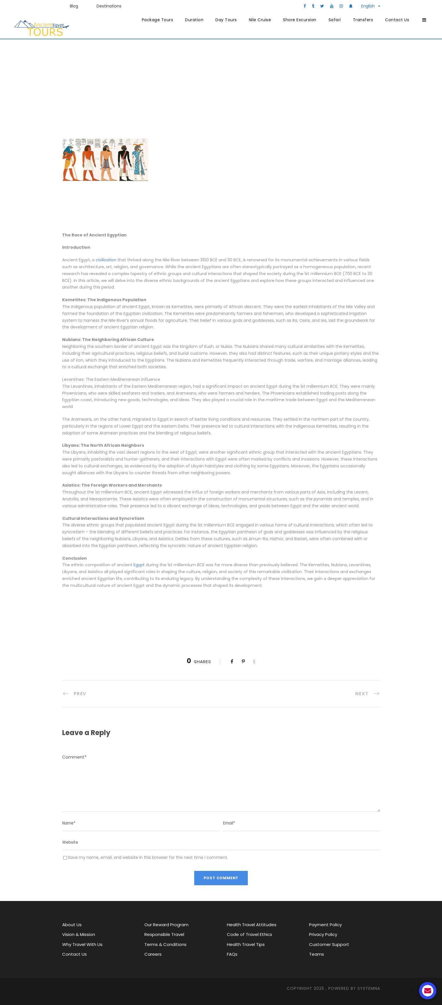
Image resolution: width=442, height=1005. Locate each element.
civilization (106, 260)
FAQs (232, 954)
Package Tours (157, 20)
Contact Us (397, 20)
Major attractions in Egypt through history (244, 91)
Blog (74, 6)
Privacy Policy (323, 934)
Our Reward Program (166, 925)
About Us (72, 925)
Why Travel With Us (82, 944)
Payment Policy (325, 925)
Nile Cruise (260, 20)
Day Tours (226, 20)
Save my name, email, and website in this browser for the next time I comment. (148, 857)
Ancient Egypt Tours (153, 91)
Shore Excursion (300, 20)
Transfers (363, 20)
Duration (194, 20)
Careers (153, 954)
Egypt (139, 565)
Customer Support (329, 944)
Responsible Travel (164, 934)
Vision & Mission (78, 934)
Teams (316, 954)
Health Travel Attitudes (251, 925)
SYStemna (368, 988)
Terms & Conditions (165, 944)
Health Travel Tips (246, 944)
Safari (335, 20)
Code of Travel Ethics (249, 934)
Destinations (109, 6)
